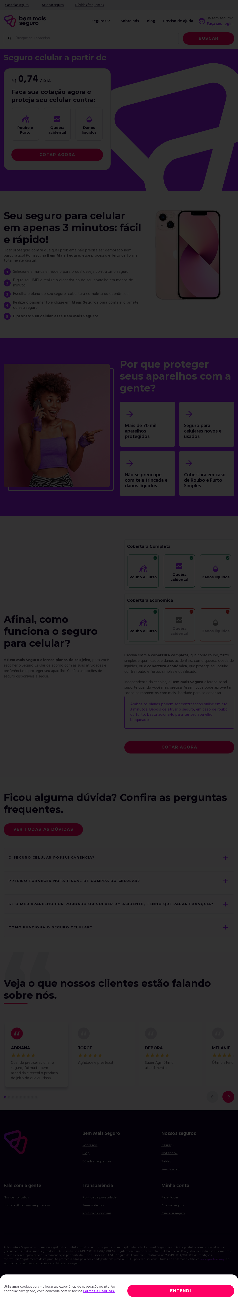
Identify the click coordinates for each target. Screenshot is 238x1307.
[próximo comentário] (228, 1108)
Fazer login (169, 1209)
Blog (151, 21)
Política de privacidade (99, 1209)
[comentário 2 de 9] (9, 1108)
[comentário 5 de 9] (21, 1108)
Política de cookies (96, 1225)
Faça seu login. (220, 24)
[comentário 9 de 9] (36, 1108)
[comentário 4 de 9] (17, 1108)
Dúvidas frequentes (89, 5)
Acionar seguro (53, 5)
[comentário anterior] (212, 1108)
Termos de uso (93, 1217)
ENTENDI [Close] (180, 1290)
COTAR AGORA (57, 154)
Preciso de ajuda (178, 21)
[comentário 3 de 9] (13, 1108)
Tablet (166, 1173)
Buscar (208, 38)
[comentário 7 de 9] (28, 1108)
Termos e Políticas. (99, 1291)
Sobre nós (130, 21)
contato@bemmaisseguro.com (27, 1217)
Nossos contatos (16, 1209)
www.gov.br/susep (214, 1270)
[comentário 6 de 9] (25, 1108)
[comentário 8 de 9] (32, 1108)
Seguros (101, 21)
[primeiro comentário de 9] (5, 1108)
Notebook (169, 1165)
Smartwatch (170, 1181)
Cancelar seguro (17, 5)
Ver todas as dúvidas (43, 829)
